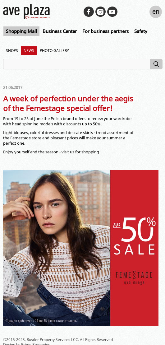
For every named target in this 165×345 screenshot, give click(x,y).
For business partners (105, 31)
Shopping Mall (21, 31)
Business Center (60, 31)
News (29, 50)
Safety (140, 31)
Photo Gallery (54, 50)
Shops (12, 50)
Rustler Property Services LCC (52, 339)
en (155, 11)
